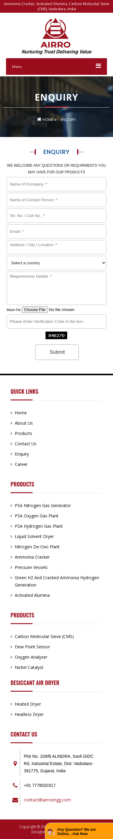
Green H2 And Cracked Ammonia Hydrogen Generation (57, 581)
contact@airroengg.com (47, 800)
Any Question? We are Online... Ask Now (76, 831)
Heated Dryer (28, 704)
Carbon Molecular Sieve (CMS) (44, 636)
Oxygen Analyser (31, 657)
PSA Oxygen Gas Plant (36, 516)
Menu (17, 66)
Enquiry (22, 454)
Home (45, 119)
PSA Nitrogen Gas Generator (43, 505)
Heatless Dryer (29, 714)
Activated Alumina (32, 595)
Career (21, 464)
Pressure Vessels (31, 567)
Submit (57, 352)
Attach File (52, 310)
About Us (24, 423)
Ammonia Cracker (32, 557)
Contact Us (25, 443)
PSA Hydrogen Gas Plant (39, 526)
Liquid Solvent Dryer (34, 536)
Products (23, 433)
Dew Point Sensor (32, 647)
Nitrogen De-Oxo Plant (37, 547)
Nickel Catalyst (29, 667)
